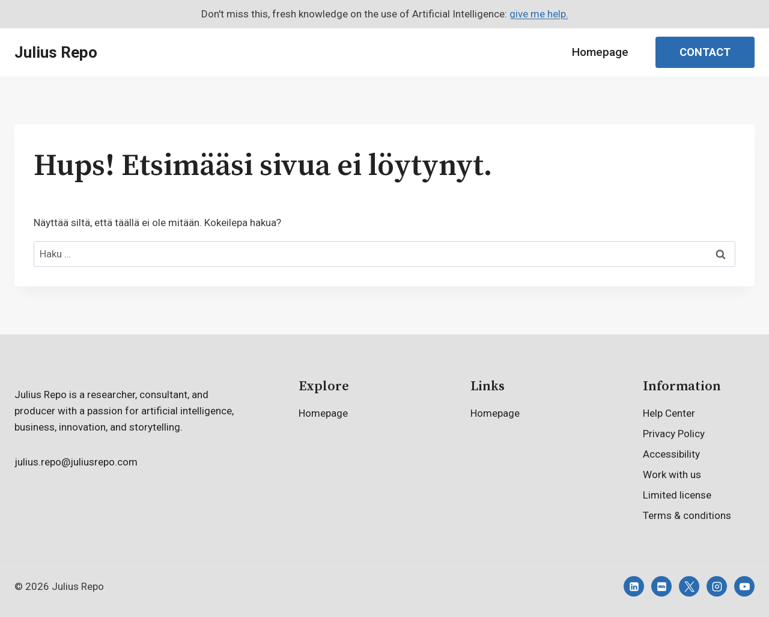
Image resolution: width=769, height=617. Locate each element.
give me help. (538, 14)
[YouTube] (744, 586)
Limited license (677, 495)
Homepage (600, 52)
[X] (689, 586)
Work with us (672, 474)
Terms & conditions (687, 515)
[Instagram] (717, 586)
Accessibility (671, 454)
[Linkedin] (634, 586)
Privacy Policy (674, 434)
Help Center (669, 413)
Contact (705, 52)
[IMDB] (661, 586)
